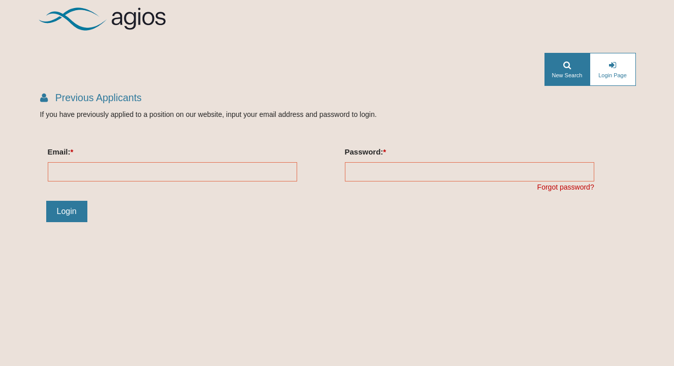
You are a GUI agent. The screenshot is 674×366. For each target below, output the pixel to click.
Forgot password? (565, 187)
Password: (364, 151)
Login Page (612, 75)
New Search (567, 75)
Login (67, 211)
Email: (59, 151)
